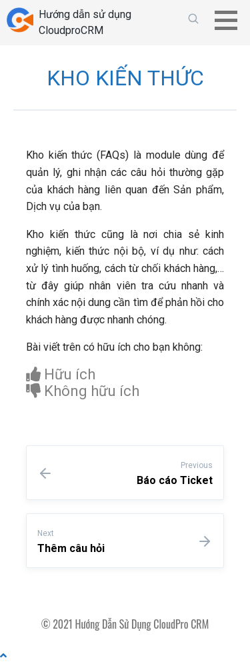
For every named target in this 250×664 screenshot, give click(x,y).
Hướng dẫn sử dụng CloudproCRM (85, 22)
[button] (230, 20)
